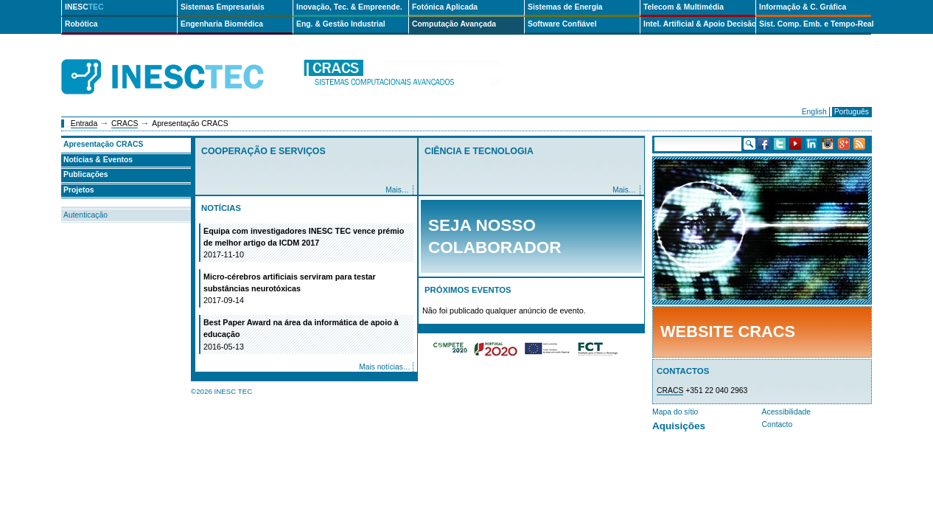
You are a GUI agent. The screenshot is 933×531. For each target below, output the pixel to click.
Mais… (397, 190)
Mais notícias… (384, 367)
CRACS (124, 123)
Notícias (221, 208)
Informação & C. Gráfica (802, 7)
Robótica (81, 24)
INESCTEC (179, 60)
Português (851, 112)
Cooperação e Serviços (263, 151)
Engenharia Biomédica (222, 24)
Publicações (85, 174)
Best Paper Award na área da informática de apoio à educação (306, 335)
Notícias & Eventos (98, 160)
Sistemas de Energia (565, 7)
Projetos (78, 190)
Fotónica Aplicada (445, 7)
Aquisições (678, 425)
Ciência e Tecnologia (479, 151)
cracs (401, 77)
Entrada (84, 123)
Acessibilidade (786, 412)
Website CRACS (727, 331)
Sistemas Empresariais (223, 7)
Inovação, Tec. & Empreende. (349, 7)
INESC (84, 7)
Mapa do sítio (675, 412)
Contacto (777, 424)
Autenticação (85, 215)
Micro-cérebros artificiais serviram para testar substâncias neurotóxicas (306, 289)
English (814, 112)
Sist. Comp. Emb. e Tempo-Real (815, 24)
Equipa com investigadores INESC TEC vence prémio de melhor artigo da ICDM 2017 (306, 243)
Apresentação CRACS (103, 144)
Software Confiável (562, 24)
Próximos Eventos (467, 289)
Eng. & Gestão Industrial (340, 24)
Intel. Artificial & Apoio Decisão (699, 24)
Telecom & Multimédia (683, 7)
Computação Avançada (454, 24)
